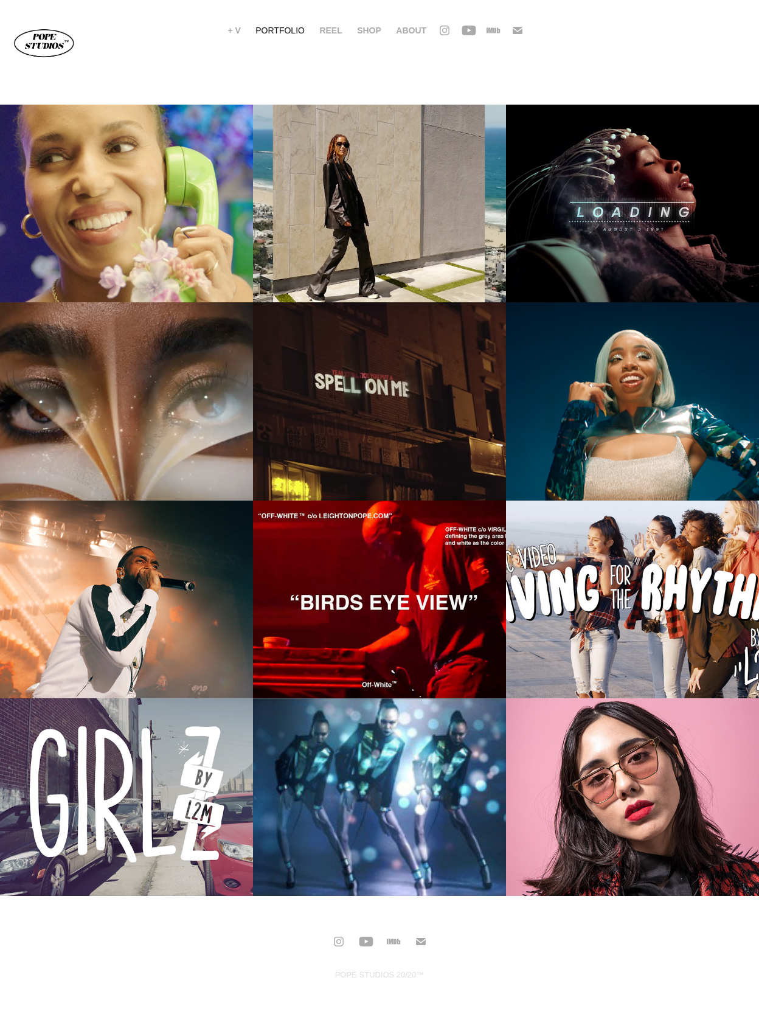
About (411, 30)
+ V (233, 30)
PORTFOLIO (280, 30)
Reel (330, 30)
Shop (369, 30)
